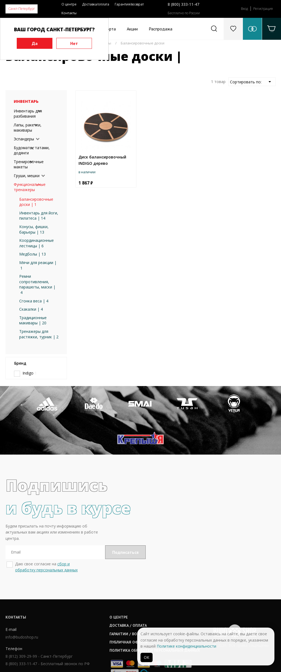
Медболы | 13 (32, 254)
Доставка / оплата (132, 591)
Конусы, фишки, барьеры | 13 (34, 229)
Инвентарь (26, 101)
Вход (244, 8)
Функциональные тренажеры (30, 187)
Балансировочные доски (142, 43)
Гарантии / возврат (133, 599)
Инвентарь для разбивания (28, 113)
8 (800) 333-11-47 (183, 4)
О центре (69, 4)
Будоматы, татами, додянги (32, 150)
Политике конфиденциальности (186, 646)
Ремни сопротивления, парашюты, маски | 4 (37, 284)
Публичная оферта (132, 608)
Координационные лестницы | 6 (36, 243)
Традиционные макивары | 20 (33, 320)
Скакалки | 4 (31, 309)
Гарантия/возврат (129, 4)
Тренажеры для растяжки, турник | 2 (38, 334)
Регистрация (263, 8)
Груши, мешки (27, 175)
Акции (132, 29)
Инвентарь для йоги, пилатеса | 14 (38, 215)
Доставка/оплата (95, 4)
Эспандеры (24, 138)
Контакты (69, 13)
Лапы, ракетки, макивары (27, 127)
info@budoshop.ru (21, 603)
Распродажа (160, 29)
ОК (146, 657)
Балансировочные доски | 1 (36, 202)
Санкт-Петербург (21, 8)
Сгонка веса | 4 (33, 301)
